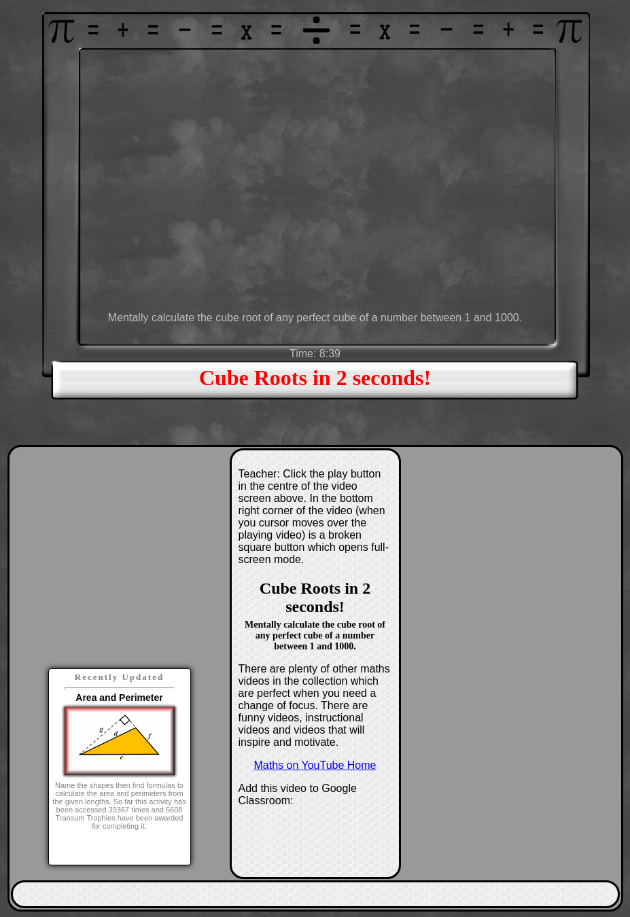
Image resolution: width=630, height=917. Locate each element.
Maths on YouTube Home (315, 765)
